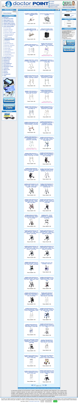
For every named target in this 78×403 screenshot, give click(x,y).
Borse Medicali (7, 57)
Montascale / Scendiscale (9, 45)
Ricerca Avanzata (7, 13)
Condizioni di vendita (54, 5)
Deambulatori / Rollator (9, 39)
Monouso (6, 72)
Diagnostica (7, 60)
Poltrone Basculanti (8, 46)
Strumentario (7, 74)
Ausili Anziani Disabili (9, 26)
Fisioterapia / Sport (8, 66)
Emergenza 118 (7, 65)
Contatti (52, 3)
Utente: (69, 20)
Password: (69, 23)
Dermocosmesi (7, 58)
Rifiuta (42, 401)
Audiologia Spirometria (9, 24)
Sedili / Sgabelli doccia (9, 49)
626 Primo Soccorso (8, 18)
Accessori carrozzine (9, 29)
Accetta (55, 401)
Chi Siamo (52, 1)
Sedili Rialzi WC (8, 51)
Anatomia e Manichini (9, 21)
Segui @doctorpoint (70, 16)
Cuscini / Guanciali (8, 37)
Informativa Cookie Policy (34, 401)
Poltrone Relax (7, 48)
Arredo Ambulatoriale (9, 23)
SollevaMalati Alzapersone (10, 52)
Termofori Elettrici (8, 54)
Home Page (5, 17)
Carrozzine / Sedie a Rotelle (10, 32)
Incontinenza (7, 40)
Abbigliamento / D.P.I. (9, 20)
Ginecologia (7, 69)
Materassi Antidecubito (9, 43)
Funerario (6, 68)
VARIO (5, 75)
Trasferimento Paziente (9, 55)
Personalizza (48, 401)
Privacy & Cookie (54, 6)
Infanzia (5, 71)
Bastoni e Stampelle (8, 30)
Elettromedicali (8, 63)
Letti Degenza (7, 42)
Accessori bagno (8, 27)
